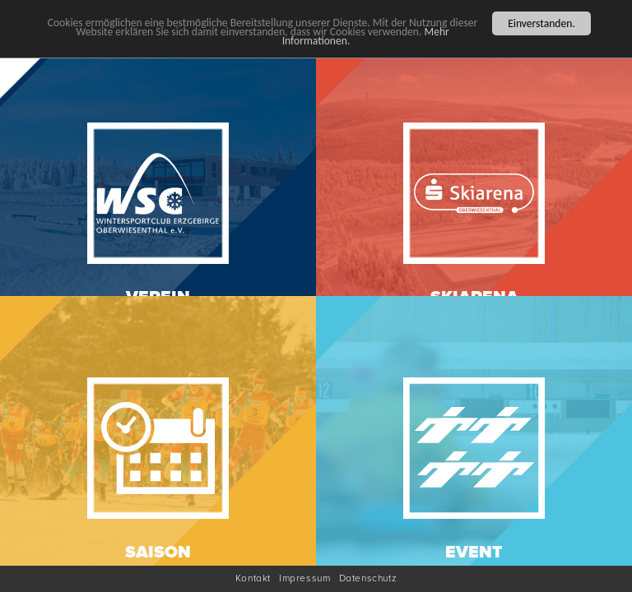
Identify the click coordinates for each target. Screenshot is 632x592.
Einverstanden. (541, 23)
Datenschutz (368, 578)
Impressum (304, 578)
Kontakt (253, 578)
